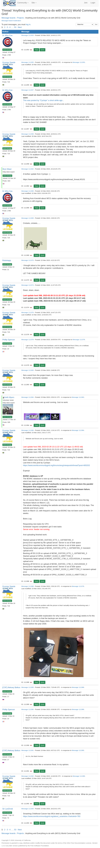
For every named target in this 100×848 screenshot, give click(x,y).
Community (22, 3)
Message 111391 (27, 750)
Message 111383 (27, 370)
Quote (42, 50)
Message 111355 (27, 62)
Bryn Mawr (7, 169)
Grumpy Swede (8, 62)
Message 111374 (27, 285)
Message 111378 (27, 339)
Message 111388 (27, 586)
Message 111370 (27, 260)
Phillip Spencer (8, 340)
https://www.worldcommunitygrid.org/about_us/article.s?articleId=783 (51, 816)
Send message (7, 49)
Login (93, 3)
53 (15, 27)
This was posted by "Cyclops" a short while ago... (43, 100)
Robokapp (6, 260)
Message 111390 (27, 709)
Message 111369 (27, 218)
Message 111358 (27, 134)
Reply (36, 50)
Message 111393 (27, 809)
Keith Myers (9, 397)
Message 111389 (27, 687)
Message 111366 (27, 191)
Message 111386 (27, 430)
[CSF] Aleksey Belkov (11, 687)
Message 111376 (27, 312)
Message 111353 (27, 35)
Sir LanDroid (7, 809)
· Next (19, 27)
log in (28, 24)
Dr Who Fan (7, 35)
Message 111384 (27, 397)
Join (85, 3)
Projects (20, 18)
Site (34, 3)
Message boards (8, 18)
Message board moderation (11, 20)
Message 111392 (27, 776)
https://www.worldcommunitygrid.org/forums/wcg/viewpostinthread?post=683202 (56, 465)
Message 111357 (27, 90)
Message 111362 (27, 169)
